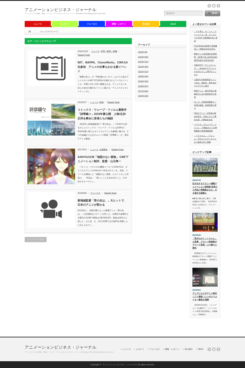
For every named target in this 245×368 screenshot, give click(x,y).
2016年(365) (143, 96)
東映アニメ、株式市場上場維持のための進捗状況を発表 (205, 94)
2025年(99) (142, 52)
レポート (65, 24)
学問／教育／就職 (109, 51)
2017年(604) (143, 91)
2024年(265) (143, 57)
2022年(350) (143, 67)
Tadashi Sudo (84, 55)
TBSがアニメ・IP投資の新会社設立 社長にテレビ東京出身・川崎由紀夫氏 (205, 116)
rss (209, 6)
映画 (102, 102)
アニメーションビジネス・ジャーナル (60, 9)
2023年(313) (143, 62)
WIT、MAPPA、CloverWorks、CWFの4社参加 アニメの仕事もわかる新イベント (103, 67)
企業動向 (104, 149)
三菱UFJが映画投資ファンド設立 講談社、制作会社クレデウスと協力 (205, 83)
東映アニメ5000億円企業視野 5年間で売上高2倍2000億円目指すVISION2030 (205, 57)
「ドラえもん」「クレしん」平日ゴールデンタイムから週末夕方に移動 (205, 139)
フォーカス (92, 24)
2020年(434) (143, 76)
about (173, 24)
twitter (214, 6)
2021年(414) (143, 72)
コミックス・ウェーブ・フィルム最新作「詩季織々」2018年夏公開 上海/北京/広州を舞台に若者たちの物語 (102, 114)
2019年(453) (143, 81)
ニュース (38, 24)
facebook (218, 6)
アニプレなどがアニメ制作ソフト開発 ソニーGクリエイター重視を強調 (204, 296)
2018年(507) (143, 86)
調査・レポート (119, 24)
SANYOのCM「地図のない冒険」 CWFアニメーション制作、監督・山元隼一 (103, 159)
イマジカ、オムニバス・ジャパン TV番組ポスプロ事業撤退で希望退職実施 (205, 127)
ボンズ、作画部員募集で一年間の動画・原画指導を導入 (205, 105)
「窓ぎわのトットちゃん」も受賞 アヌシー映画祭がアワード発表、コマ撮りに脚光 (204, 243)
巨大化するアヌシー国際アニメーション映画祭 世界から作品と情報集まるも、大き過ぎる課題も (204, 188)
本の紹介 (146, 24)
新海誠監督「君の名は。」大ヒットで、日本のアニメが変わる (102, 202)
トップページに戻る (35, 239)
